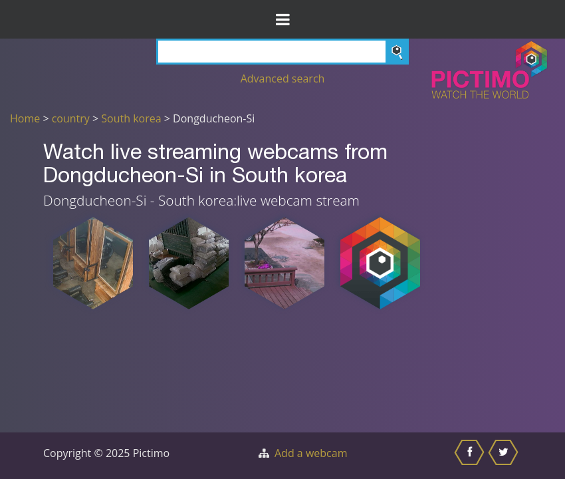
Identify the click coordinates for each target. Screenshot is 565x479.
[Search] (282, 52)
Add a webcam (311, 453)
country (71, 118)
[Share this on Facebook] (471, 456)
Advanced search (283, 78)
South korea (131, 118)
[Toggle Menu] (282, 19)
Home (25, 118)
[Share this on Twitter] (505, 456)
